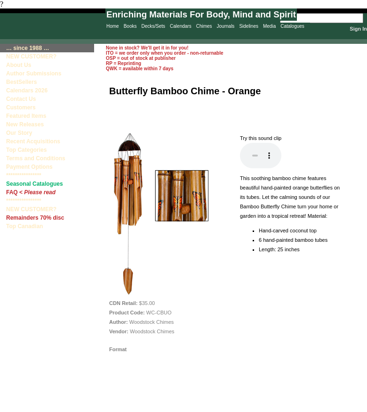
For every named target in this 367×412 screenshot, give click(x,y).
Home (112, 26)
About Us (18, 65)
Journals (226, 26)
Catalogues (292, 26)
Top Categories (26, 150)
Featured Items (26, 116)
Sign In (358, 29)
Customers (21, 107)
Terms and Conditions (35, 158)
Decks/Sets (153, 26)
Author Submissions (33, 73)
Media (269, 26)
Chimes (204, 26)
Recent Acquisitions (33, 141)
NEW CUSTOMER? (31, 56)
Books (130, 26)
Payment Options (29, 167)
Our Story (19, 133)
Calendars (180, 26)
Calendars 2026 (27, 90)
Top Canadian (25, 226)
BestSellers (21, 82)
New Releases (25, 124)
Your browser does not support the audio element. (260, 155)
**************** (23, 175)
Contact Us (21, 99)
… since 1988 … (27, 48)
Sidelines (248, 26)
